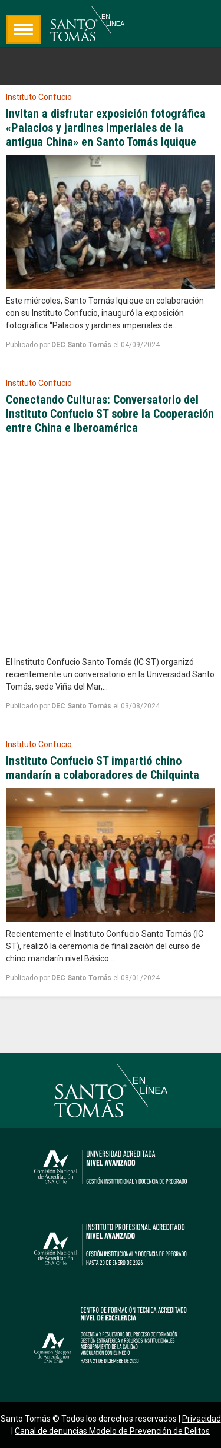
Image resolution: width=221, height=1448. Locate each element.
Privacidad (201, 1418)
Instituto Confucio (39, 97)
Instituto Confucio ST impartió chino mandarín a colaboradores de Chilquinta (102, 768)
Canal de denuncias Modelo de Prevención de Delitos (112, 1431)
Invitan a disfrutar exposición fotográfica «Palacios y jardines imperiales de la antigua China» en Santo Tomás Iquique (106, 127)
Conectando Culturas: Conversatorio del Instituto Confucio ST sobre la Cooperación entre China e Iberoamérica (110, 413)
